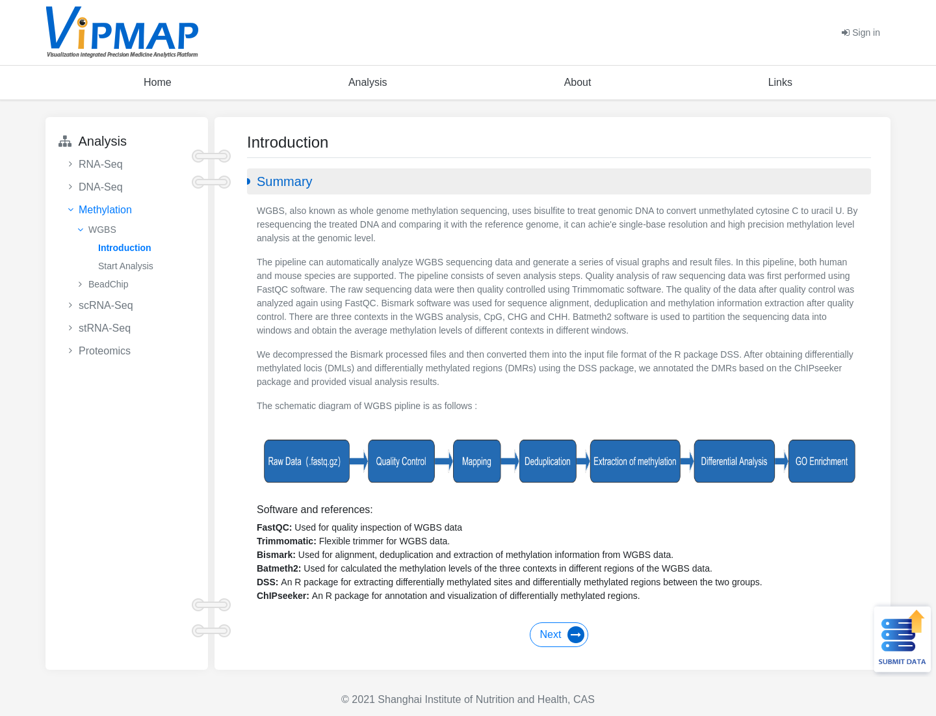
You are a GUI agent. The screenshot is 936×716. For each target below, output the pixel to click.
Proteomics (105, 350)
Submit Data (901, 639)
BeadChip (108, 284)
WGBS (102, 229)
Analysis (367, 82)
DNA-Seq (101, 186)
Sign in (861, 32)
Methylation (105, 209)
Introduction (124, 248)
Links (780, 82)
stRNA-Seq (105, 328)
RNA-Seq (101, 164)
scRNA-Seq (106, 305)
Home (158, 82)
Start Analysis (125, 266)
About (578, 82)
